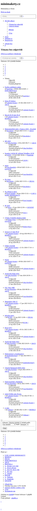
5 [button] (5, 71)
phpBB (11, 494)
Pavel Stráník (11, 193)
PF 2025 (7, 206)
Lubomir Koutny (12, 103)
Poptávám (30, 155)
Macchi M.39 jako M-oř (12, 115)
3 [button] (5, 68)
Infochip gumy (9, 315)
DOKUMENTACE (11, 91)
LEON (9, 155)
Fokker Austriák (10, 246)
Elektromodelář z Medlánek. (14, 382)
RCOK (10, 317)
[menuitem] (16, 24)
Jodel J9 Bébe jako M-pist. (13, 394)
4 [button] (5, 70)
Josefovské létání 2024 (12, 274)
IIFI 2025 (8, 141)
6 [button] (5, 73)
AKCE (7, 104)
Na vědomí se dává (11, 192)
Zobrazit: (11, 422)
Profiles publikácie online (13, 87)
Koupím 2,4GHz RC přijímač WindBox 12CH (19, 153)
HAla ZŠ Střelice (10, 101)
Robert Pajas (12, 219)
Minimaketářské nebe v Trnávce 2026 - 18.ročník (20, 129)
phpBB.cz (14, 498)
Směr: (22, 424)
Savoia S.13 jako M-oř (12, 232)
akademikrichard (12, 355)
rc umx (7, 408)
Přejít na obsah (5, 12)
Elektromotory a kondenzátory (14, 354)
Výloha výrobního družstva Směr (15, 218)
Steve (9, 207)
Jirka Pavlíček (12, 143)
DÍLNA (31, 181)
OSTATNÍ (8, 169)
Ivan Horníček (11, 167)
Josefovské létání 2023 (12, 342)
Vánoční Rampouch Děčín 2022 (15, 368)
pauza (6, 165)
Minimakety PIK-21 (11, 301)
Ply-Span (8, 179)
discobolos (10, 131)
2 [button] (5, 66)
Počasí (7, 260)
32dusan (10, 410)
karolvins (10, 89)
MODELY (8, 118)
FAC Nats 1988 (10, 287)
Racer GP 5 (8, 328)
